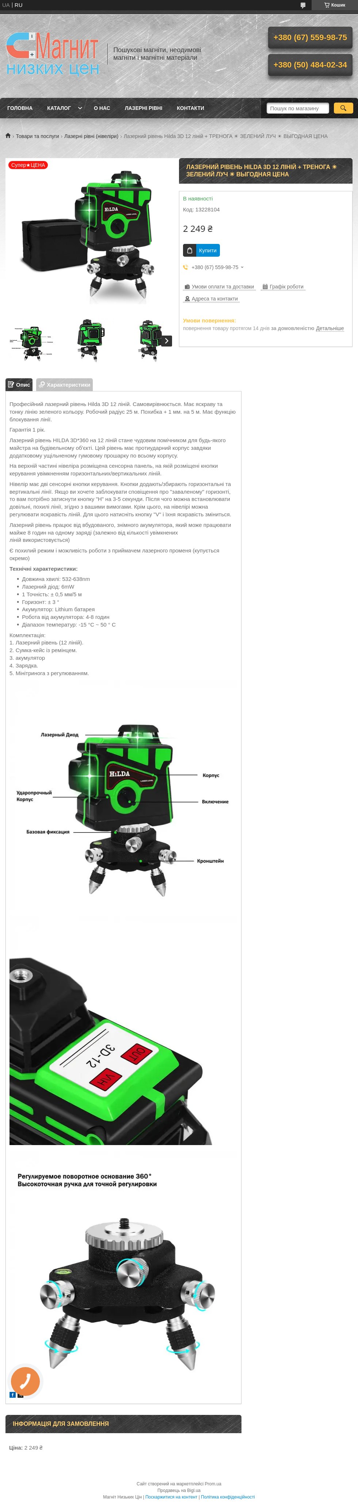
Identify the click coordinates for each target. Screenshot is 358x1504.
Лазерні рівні (144, 108)
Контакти (190, 108)
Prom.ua (213, 1483)
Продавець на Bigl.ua (179, 1490)
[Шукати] (343, 108)
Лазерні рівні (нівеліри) (91, 136)
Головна (20, 108)
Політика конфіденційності (228, 1497)
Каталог (59, 108)
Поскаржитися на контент (171, 1497)
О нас (102, 108)
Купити (208, 250)
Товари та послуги (37, 136)
